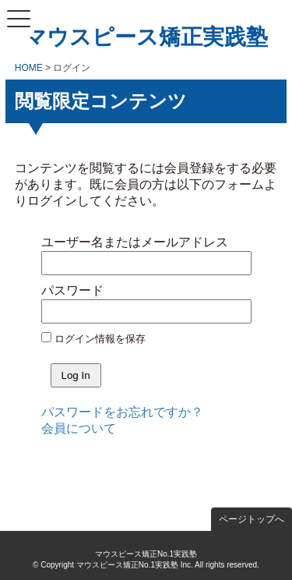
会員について (78, 428)
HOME (29, 67)
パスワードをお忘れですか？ (122, 412)
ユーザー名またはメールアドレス (134, 242)
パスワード (72, 290)
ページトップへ (251, 519)
